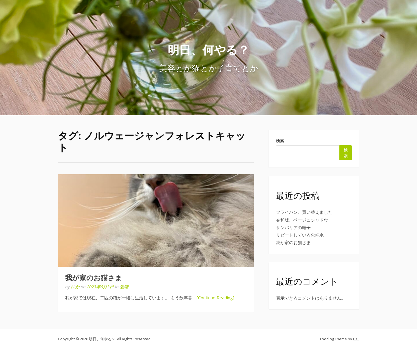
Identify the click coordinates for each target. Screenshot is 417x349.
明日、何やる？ (208, 49)
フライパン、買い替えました (304, 212)
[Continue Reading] (215, 297)
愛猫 (124, 286)
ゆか (75, 286)
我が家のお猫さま (93, 278)
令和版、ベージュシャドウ (302, 220)
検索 (280, 140)
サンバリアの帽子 (293, 227)
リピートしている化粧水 (300, 235)
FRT (356, 338)
